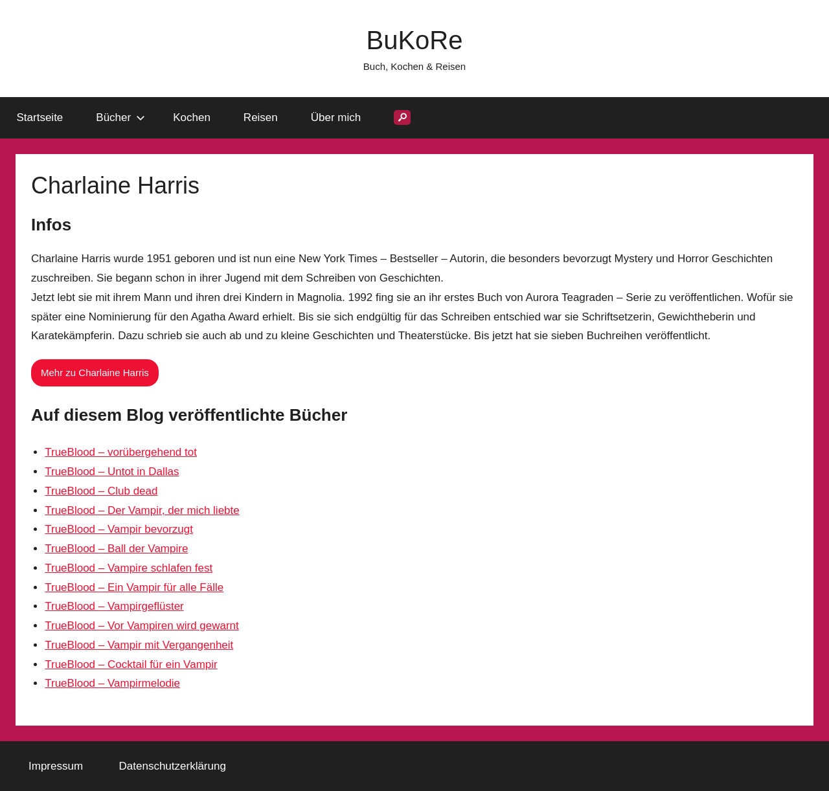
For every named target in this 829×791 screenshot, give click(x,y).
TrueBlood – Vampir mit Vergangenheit (139, 645)
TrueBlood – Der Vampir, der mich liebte (142, 510)
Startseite (40, 117)
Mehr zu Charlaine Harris (95, 372)
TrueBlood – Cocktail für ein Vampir (131, 664)
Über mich (336, 117)
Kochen (191, 117)
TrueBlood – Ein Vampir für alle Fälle (134, 587)
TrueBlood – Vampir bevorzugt (119, 529)
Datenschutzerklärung (172, 766)
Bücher (120, 117)
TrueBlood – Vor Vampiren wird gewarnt (142, 625)
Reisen (261, 117)
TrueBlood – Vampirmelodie (112, 683)
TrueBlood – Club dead (101, 491)
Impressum (55, 766)
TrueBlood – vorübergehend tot (121, 452)
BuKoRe (415, 40)
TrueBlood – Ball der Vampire (116, 548)
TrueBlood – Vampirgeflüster (114, 606)
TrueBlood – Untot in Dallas (112, 471)
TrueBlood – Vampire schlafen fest (128, 568)
